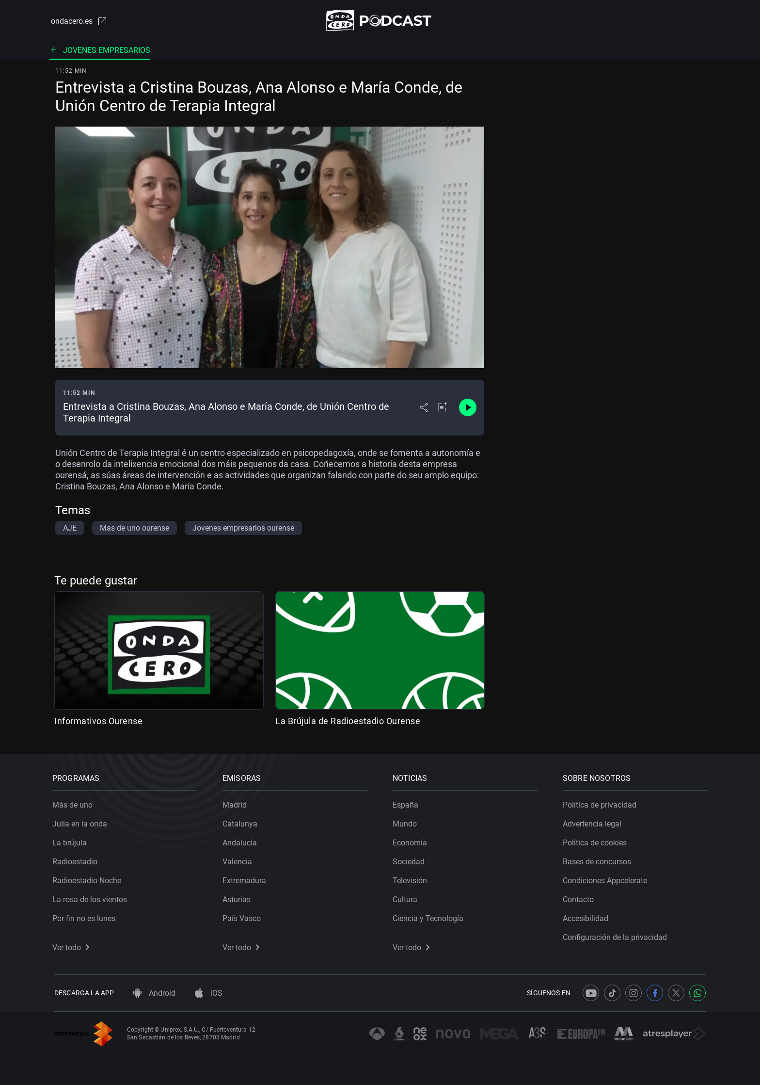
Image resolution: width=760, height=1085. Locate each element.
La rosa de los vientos (91, 897)
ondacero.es (77, 21)
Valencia (239, 859)
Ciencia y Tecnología (430, 916)
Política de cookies (597, 840)
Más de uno (74, 803)
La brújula (71, 840)
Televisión (412, 878)
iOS (208, 993)
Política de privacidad (601, 803)
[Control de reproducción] (467, 408)
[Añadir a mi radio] (442, 408)
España (407, 803)
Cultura (407, 897)
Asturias (238, 897)
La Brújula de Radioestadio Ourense (347, 721)
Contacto (580, 897)
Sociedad (411, 859)
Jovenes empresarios (99, 50)
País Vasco (243, 916)
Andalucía (241, 840)
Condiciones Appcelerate (607, 878)
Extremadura (246, 878)
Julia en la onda (81, 821)
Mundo (407, 821)
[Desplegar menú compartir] (424, 408)
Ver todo (72, 945)
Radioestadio (76, 859)
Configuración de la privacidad (617, 935)
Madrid (236, 803)
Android (154, 993)
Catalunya (241, 821)
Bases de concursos (599, 859)
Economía (412, 840)
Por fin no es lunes (85, 916)
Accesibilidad (587, 916)
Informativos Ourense (98, 721)
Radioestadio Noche (88, 878)
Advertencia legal (594, 821)
